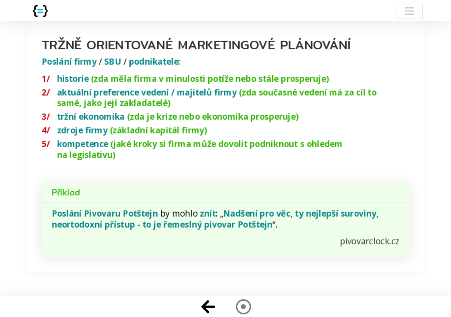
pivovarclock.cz (369, 241)
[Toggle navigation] (409, 11)
